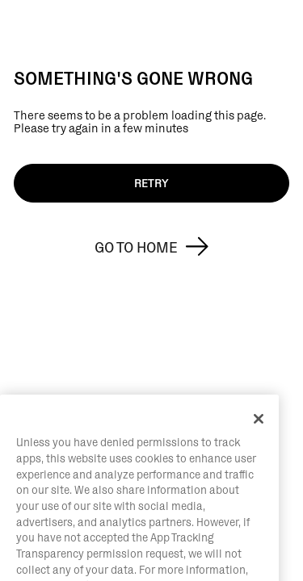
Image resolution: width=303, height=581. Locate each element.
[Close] (258, 446)
